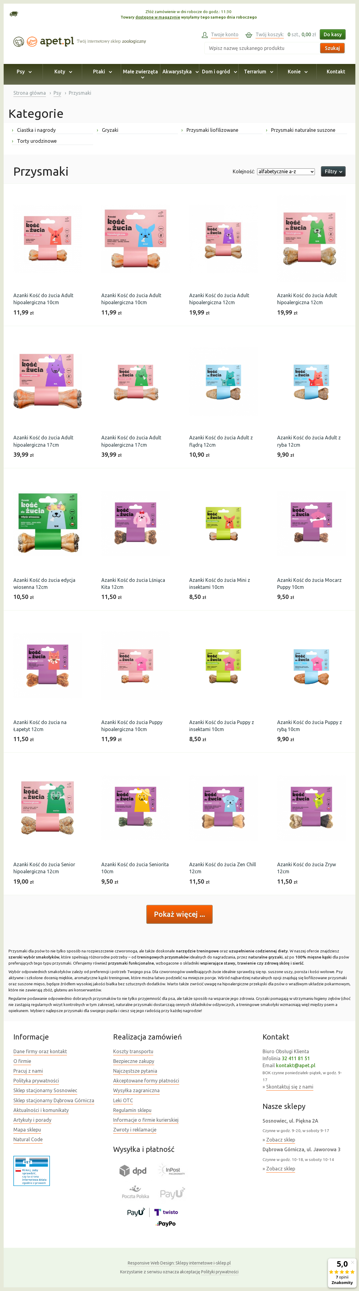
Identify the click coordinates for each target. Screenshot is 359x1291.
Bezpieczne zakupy (133, 1061)
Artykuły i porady (32, 1120)
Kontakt (336, 71)
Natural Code (28, 1139)
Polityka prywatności (36, 1080)
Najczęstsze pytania (135, 1071)
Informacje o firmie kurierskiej (146, 1120)
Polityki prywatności (220, 1271)
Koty (62, 71)
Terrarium (257, 71)
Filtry (333, 171)
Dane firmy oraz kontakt (40, 1051)
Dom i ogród (218, 71)
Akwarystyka (179, 71)
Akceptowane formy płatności (146, 1080)
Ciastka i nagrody (34, 130)
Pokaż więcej (177, 914)
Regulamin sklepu (132, 1110)
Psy (23, 71)
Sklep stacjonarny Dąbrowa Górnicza (53, 1100)
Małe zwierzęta (140, 74)
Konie (297, 71)
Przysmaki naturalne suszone (300, 130)
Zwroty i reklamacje (134, 1129)
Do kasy (333, 34)
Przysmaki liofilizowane (209, 130)
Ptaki (101, 71)
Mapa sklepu (27, 1129)
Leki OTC (123, 1100)
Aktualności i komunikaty (41, 1110)
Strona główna (29, 93)
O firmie (22, 1061)
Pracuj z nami (28, 1071)
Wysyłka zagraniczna (136, 1090)
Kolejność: (244, 171)
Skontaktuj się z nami (289, 1086)
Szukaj (332, 48)
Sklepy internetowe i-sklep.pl (179, 1263)
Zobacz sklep (280, 1139)
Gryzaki (107, 130)
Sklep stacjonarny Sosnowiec (45, 1090)
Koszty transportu (133, 1051)
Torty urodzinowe (34, 141)
